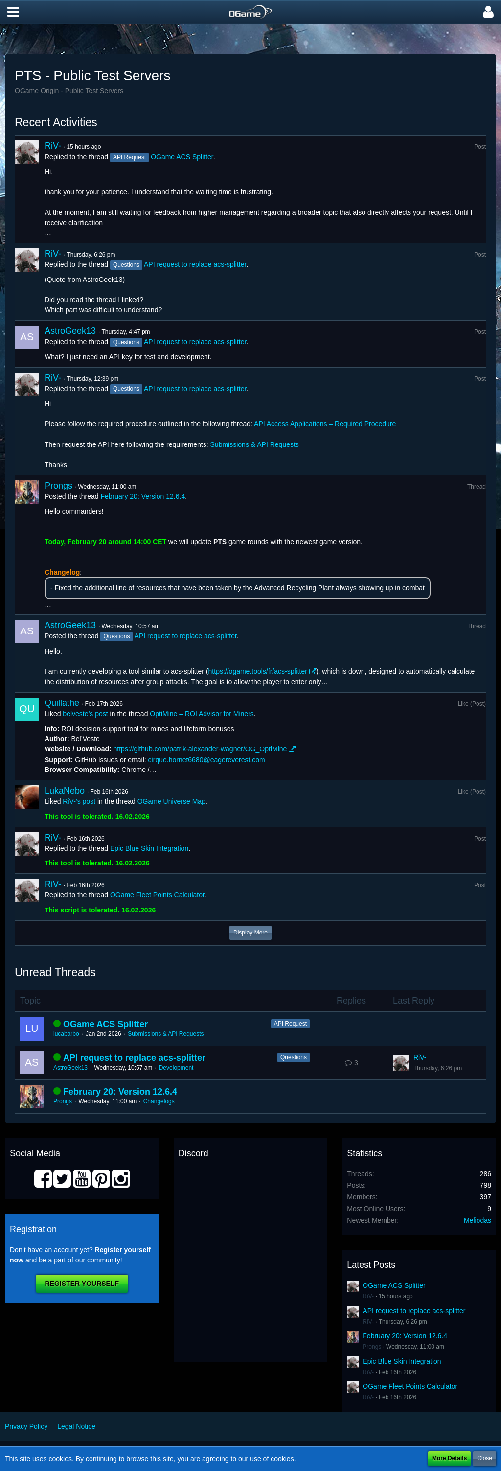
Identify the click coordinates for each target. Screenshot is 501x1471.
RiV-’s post (79, 801)
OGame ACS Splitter (182, 157)
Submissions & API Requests (254, 444)
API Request (290, 1023)
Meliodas (477, 1220)
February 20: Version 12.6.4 (142, 496)
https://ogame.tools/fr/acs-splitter (257, 671)
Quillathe (62, 703)
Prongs (58, 485)
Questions (293, 1057)
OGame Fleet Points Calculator (157, 895)
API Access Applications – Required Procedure (325, 424)
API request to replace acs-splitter (195, 264)
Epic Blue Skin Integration (149, 848)
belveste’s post (85, 714)
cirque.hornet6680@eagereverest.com (206, 760)
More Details (449, 1458)
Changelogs (159, 1101)
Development (176, 1067)
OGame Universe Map (171, 801)
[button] (13, 12)
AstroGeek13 (70, 331)
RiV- (53, 146)
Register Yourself (82, 1283)
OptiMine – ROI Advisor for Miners (201, 714)
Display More (250, 932)
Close (484, 1458)
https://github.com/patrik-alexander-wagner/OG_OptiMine (200, 749)
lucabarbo (66, 1033)
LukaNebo (65, 790)
